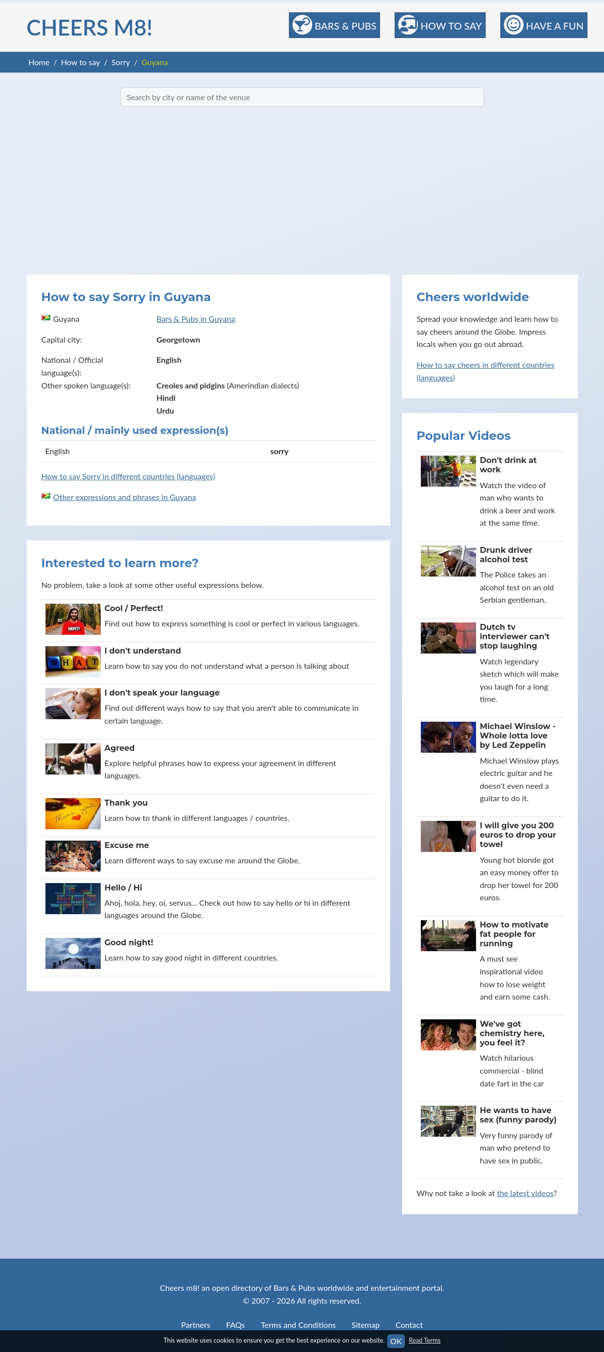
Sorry (121, 62)
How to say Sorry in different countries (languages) (128, 476)
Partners (195, 1324)
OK (396, 1341)
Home (39, 62)
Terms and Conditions (298, 1324)
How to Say (440, 25)
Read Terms (425, 1340)
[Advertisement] (302, 190)
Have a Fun (544, 25)
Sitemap (366, 1324)
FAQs (235, 1324)
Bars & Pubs (334, 25)
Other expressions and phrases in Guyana (125, 497)
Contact (409, 1324)
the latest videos (525, 1192)
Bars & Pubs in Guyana (196, 318)
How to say (80, 62)
